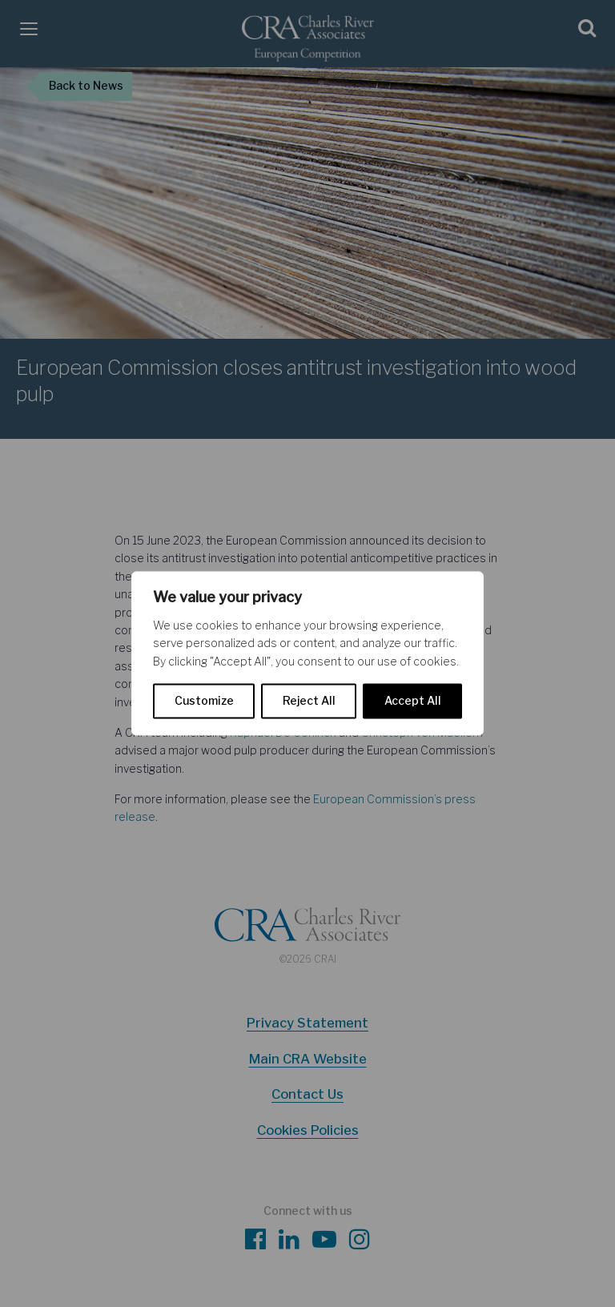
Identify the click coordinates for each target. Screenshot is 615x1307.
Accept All (412, 701)
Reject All (309, 701)
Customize (204, 701)
